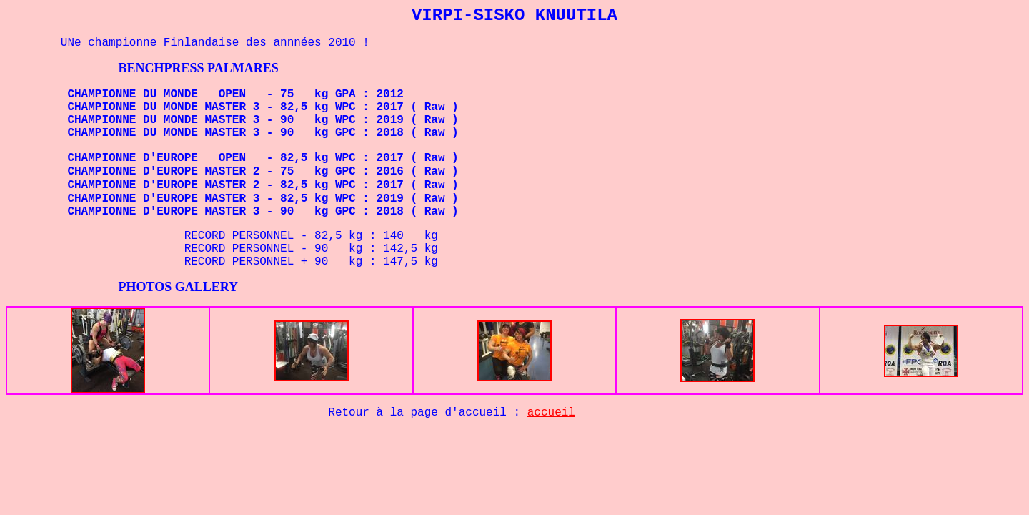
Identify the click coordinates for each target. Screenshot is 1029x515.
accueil (551, 412)
